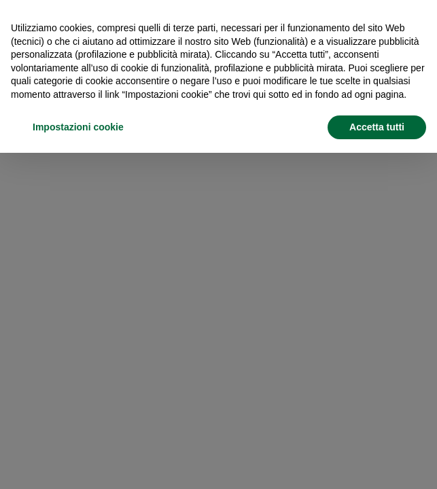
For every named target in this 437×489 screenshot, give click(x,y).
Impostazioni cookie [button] (78, 127)
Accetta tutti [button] (376, 127)
